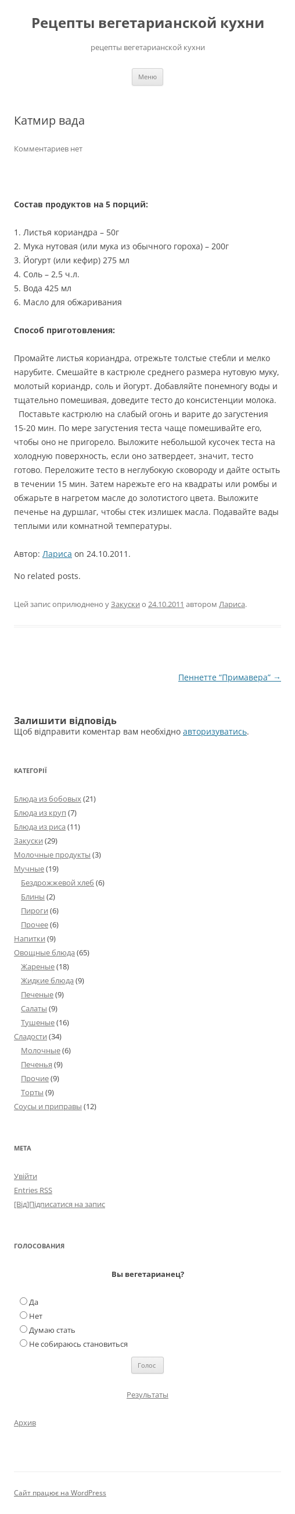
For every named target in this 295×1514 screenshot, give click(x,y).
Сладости (30, 1036)
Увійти (25, 1176)
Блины (33, 896)
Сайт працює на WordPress (60, 1493)
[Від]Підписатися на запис (59, 1204)
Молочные (40, 1050)
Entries (33, 1190)
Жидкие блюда (47, 980)
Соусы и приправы (48, 1106)
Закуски (125, 604)
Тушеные (38, 1022)
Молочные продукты (52, 854)
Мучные (29, 868)
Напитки (29, 938)
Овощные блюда (44, 952)
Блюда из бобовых (47, 798)
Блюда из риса (40, 826)
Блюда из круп (40, 812)
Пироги (34, 910)
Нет (35, 1316)
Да (33, 1302)
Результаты (147, 1394)
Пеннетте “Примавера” (229, 677)
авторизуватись (215, 731)
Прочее (34, 924)
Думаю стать (52, 1330)
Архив (25, 1422)
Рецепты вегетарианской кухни (147, 23)
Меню (147, 76)
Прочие (35, 1078)
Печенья (36, 1064)
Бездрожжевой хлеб (57, 882)
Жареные (38, 966)
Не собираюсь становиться (78, 1344)
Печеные (37, 994)
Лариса (57, 553)
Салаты (34, 1008)
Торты (32, 1092)
